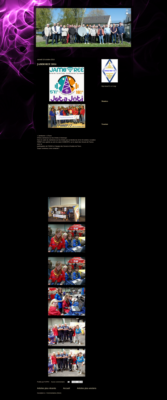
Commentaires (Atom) (54, 393)
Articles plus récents (46, 388)
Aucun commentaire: (58, 382)
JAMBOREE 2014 (46, 64)
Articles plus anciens (86, 388)
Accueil (66, 388)
